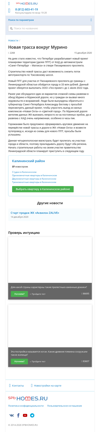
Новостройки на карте (47, 385)
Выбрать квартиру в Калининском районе (43, 189)
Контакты (18, 385)
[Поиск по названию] (50, 28)
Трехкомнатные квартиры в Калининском (34, 182)
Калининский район (28, 161)
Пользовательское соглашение (64, 405)
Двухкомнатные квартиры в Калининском (34, 178)
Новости (13, 40)
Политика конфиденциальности (26, 405)
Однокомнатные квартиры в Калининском (34, 175)
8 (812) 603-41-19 (26, 9)
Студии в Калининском (24, 171)
